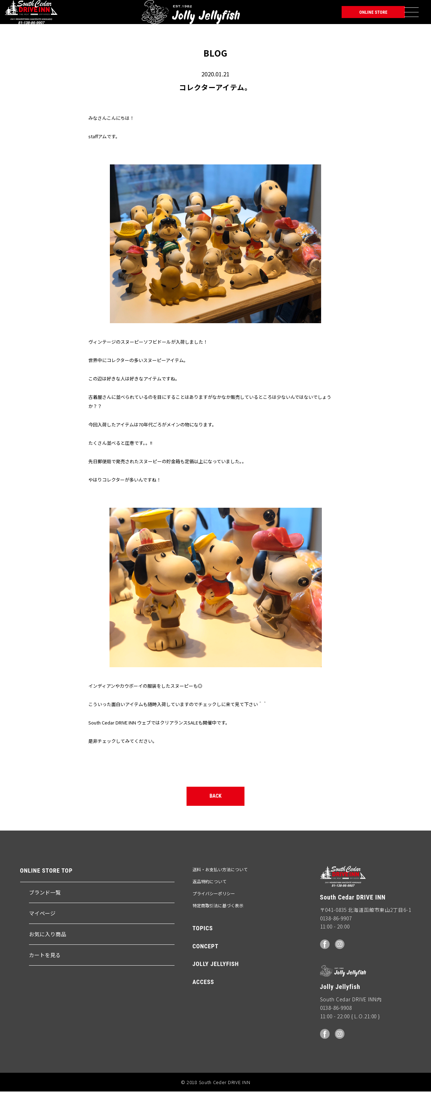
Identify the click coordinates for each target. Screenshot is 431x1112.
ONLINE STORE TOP (46, 892)
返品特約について (209, 903)
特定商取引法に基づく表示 (218, 927)
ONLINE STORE (357, 16)
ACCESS (203, 1002)
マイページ (42, 934)
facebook (325, 964)
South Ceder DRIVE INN (31, 16)
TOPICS (203, 949)
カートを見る (45, 976)
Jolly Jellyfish (88, 16)
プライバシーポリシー (214, 915)
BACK (215, 814)
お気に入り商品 (47, 955)
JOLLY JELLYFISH (216, 985)
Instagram (341, 964)
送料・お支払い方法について (220, 890)
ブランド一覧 (45, 913)
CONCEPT (206, 967)
